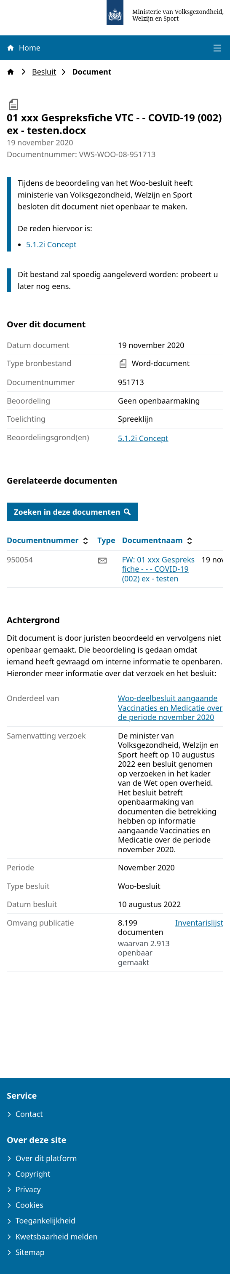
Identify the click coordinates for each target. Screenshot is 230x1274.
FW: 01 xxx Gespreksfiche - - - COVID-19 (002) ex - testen (158, 568)
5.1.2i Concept (51, 244)
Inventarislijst (199, 923)
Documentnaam (158, 540)
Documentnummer (49, 540)
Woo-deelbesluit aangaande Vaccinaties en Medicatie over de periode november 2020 (170, 707)
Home (23, 48)
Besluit (46, 72)
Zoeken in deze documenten (72, 512)
